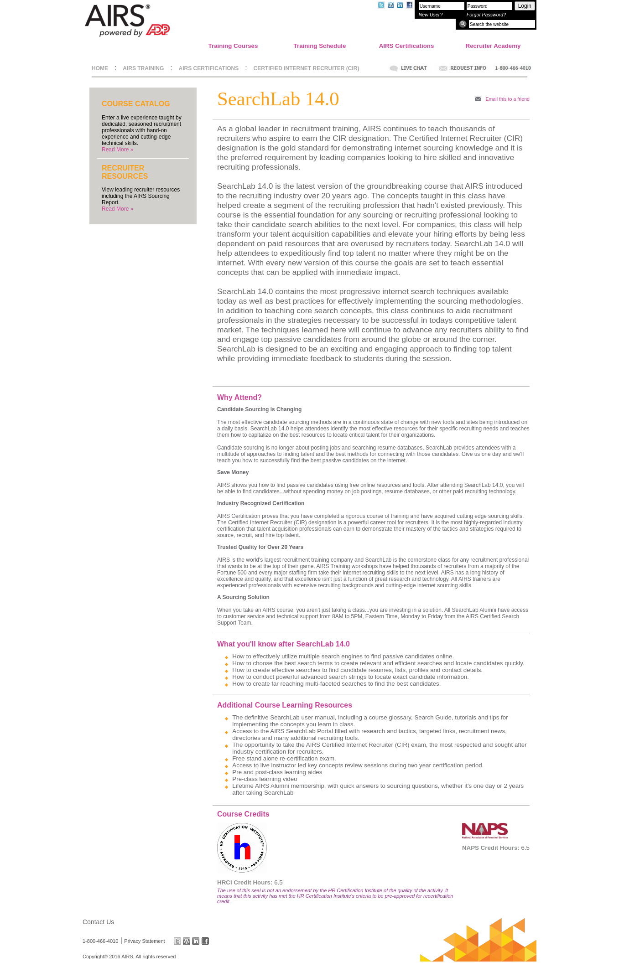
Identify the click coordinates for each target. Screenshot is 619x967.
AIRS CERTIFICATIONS (209, 68)
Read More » (117, 149)
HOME (100, 68)
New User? (431, 14)
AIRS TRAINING (143, 68)
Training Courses (233, 45)
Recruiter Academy (493, 45)
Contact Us (98, 922)
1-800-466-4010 (100, 941)
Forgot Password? (486, 14)
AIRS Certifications (406, 45)
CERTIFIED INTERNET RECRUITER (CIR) (306, 68)
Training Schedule (320, 45)
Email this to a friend (507, 99)
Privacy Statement (144, 941)
